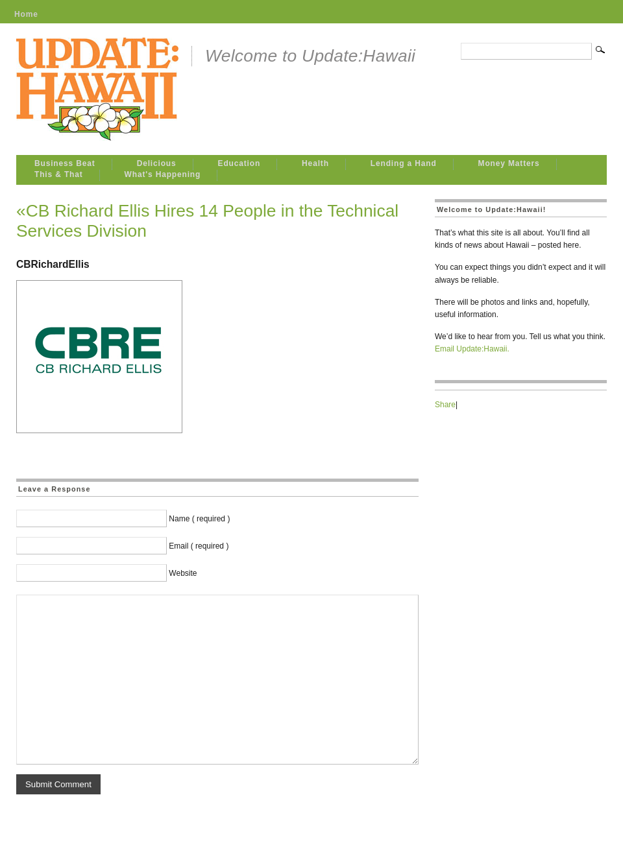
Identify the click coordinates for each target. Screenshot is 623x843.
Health (315, 163)
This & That (58, 174)
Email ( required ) (198, 546)
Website (183, 573)
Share (445, 404)
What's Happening (163, 174)
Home (26, 14)
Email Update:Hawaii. (472, 348)
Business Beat (64, 163)
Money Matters (509, 163)
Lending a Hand (404, 163)
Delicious (157, 163)
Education (239, 163)
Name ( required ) (199, 518)
